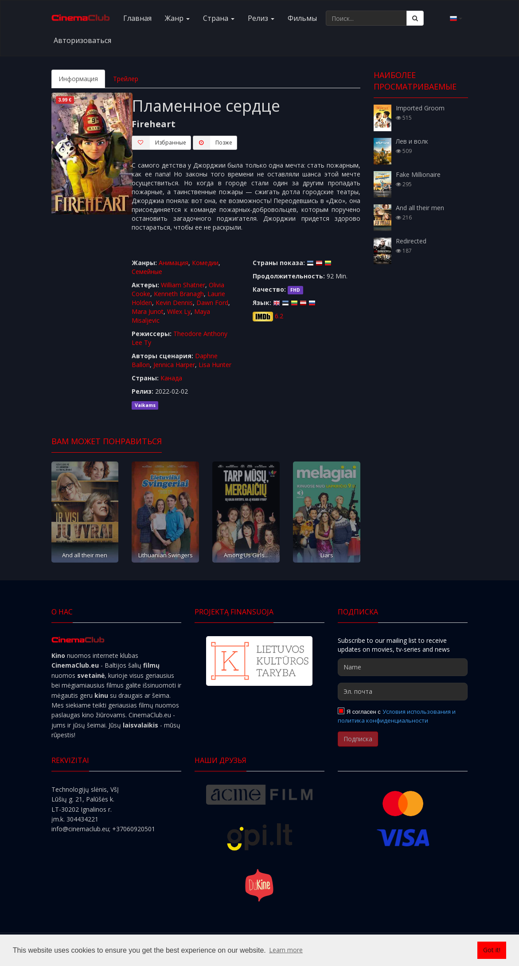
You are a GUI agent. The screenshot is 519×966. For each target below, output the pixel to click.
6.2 (279, 316)
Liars (326, 555)
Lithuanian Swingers (165, 555)
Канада (171, 378)
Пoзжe (212, 143)
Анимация (173, 262)
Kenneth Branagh (179, 293)
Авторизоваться (82, 40)
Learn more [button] (286, 950)
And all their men (84, 555)
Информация (78, 78)
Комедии (205, 262)
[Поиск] (415, 18)
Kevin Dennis (174, 302)
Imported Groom (420, 108)
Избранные (159, 143)
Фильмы (302, 18)
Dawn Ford (212, 302)
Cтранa (218, 18)
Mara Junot (148, 311)
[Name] (403, 667)
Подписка (357, 739)
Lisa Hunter (215, 364)
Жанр (177, 18)
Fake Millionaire (418, 174)
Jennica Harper (174, 364)
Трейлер (125, 78)
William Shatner (183, 285)
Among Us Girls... (246, 555)
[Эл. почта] (403, 691)
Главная (137, 18)
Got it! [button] (491, 950)
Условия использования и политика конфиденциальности (397, 716)
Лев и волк (412, 141)
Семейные (147, 271)
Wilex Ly (179, 311)
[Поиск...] (366, 18)
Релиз (261, 18)
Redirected (411, 241)
